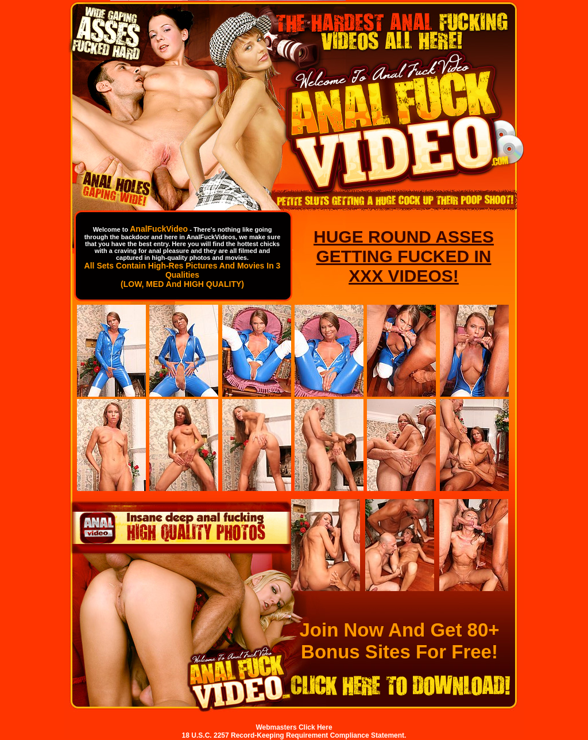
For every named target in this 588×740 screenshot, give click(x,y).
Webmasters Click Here (294, 727)
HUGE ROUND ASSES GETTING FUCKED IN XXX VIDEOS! (404, 256)
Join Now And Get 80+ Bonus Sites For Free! (399, 640)
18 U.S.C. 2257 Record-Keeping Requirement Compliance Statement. (294, 735)
